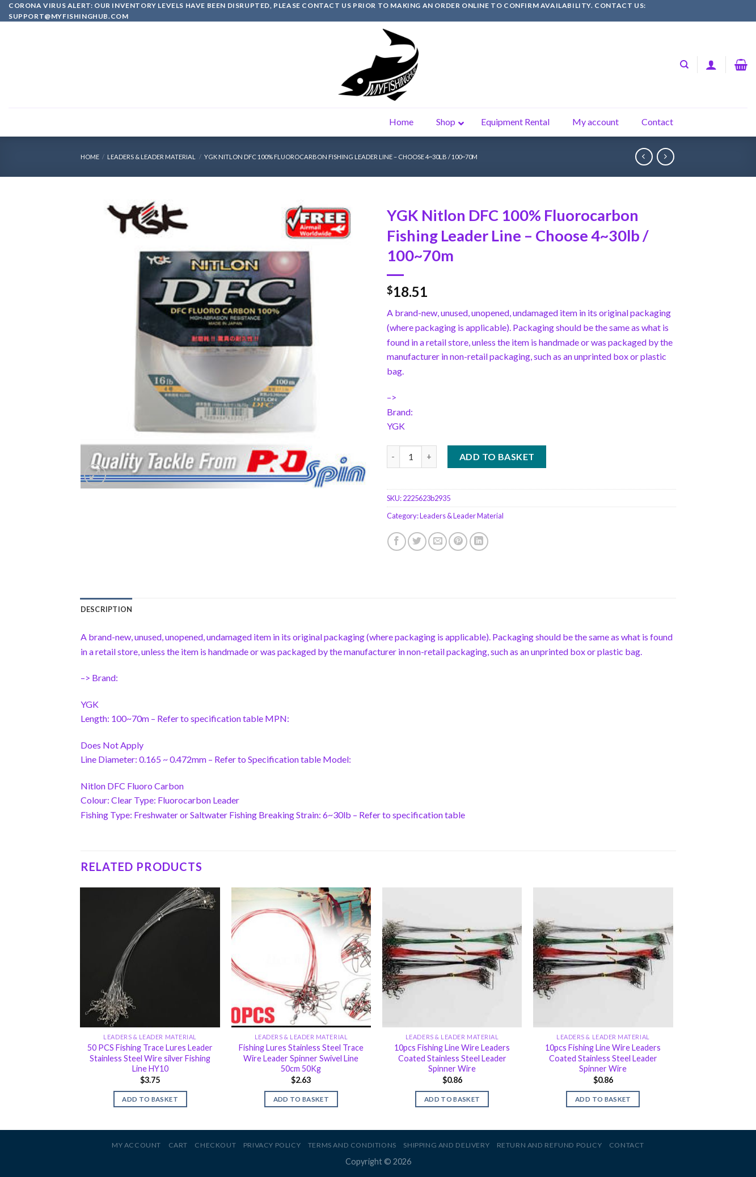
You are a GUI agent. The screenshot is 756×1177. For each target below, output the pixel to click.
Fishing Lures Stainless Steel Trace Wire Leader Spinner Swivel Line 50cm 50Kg (301, 1058)
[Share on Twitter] (417, 541)
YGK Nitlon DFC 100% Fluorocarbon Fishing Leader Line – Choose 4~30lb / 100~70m (341, 156)
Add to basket (497, 456)
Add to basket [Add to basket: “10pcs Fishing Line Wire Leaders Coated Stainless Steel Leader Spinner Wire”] (452, 1099)
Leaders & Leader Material (151, 156)
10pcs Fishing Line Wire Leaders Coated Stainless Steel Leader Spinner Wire (452, 1058)
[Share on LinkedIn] (479, 541)
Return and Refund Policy (549, 1145)
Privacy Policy (272, 1145)
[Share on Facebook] (396, 541)
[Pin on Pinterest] (458, 541)
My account (136, 1145)
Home (90, 156)
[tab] (107, 609)
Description (107, 609)
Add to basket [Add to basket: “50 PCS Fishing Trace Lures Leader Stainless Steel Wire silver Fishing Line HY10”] (150, 1099)
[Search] (684, 64)
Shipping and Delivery (446, 1145)
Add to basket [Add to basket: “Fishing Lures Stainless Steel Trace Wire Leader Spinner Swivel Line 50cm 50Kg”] (301, 1099)
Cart (178, 1145)
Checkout (215, 1145)
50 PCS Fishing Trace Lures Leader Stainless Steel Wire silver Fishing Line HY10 (150, 1058)
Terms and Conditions (352, 1145)
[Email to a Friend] (437, 541)
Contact (626, 1145)
